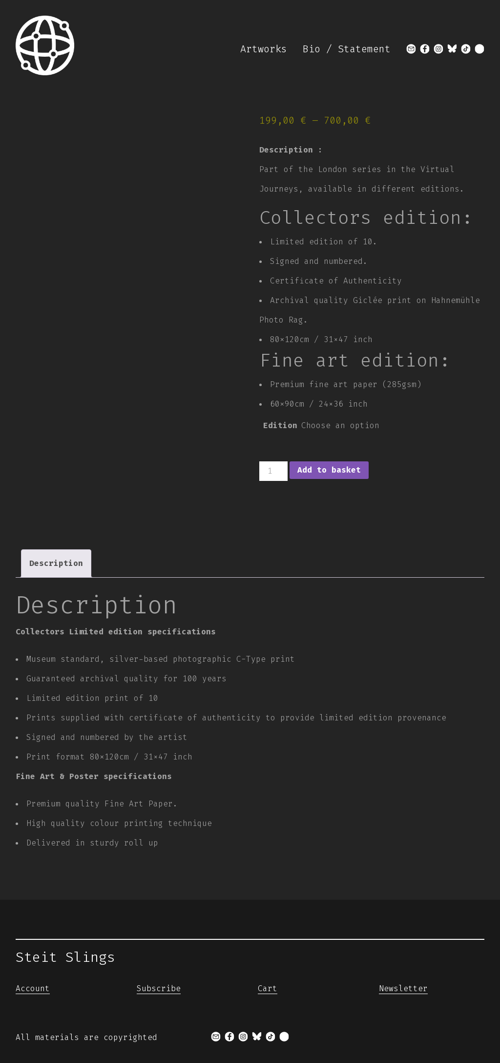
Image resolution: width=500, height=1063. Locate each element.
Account (33, 988)
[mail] (411, 49)
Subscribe (159, 988)
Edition (280, 425)
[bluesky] (452, 49)
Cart (267, 988)
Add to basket (329, 470)
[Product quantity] (273, 471)
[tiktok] (466, 49)
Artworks (263, 49)
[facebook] (425, 49)
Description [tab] (56, 563)
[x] (479, 49)
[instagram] (438, 49)
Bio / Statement (347, 49)
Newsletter (403, 988)
